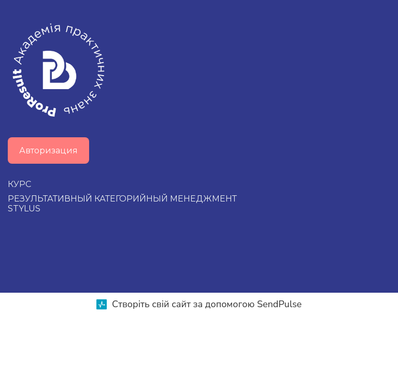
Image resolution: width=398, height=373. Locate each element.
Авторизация (48, 150)
